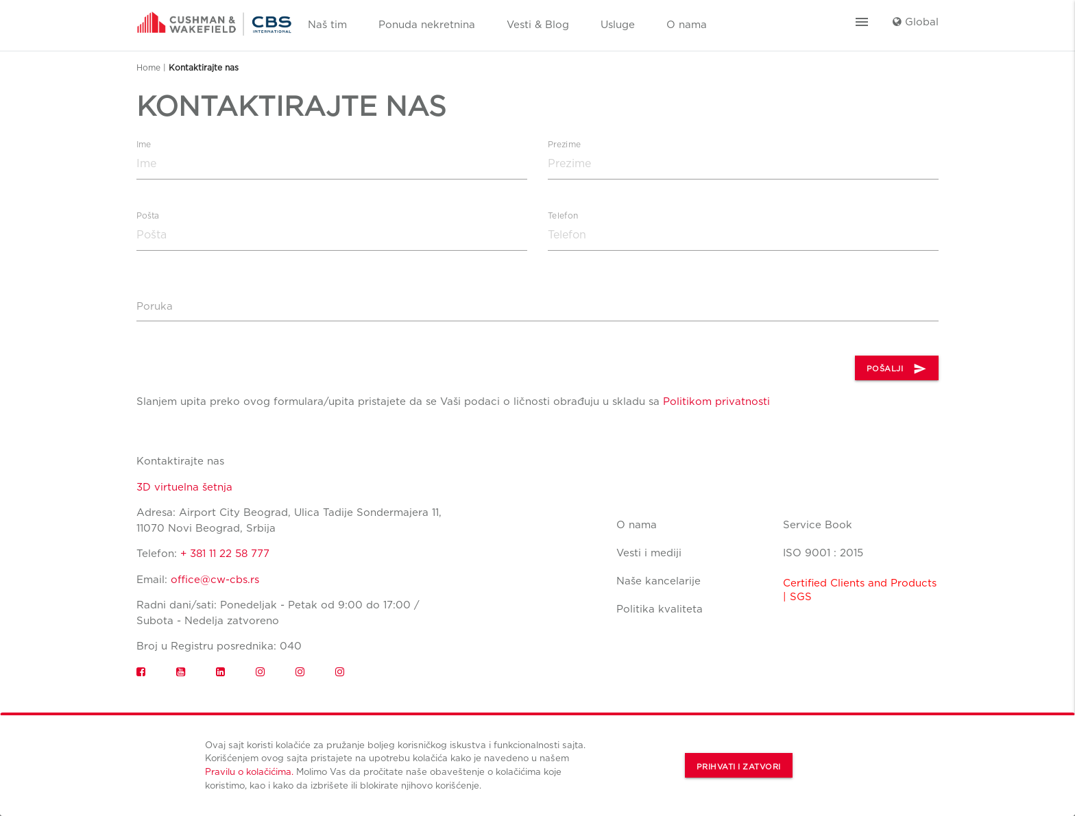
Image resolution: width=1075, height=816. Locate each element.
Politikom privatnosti (716, 401)
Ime (144, 144)
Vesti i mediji (648, 553)
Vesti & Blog (538, 24)
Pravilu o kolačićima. (249, 771)
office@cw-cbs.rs (215, 579)
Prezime (564, 144)
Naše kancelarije (658, 581)
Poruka (154, 306)
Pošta (148, 216)
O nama (686, 24)
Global (916, 22)
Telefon (563, 216)
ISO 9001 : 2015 (823, 553)
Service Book (817, 525)
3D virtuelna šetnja (184, 487)
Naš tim (327, 24)
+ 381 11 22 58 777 (224, 553)
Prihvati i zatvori (739, 766)
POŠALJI (897, 368)
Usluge (618, 24)
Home (148, 67)
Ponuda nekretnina (426, 24)
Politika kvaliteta (659, 609)
